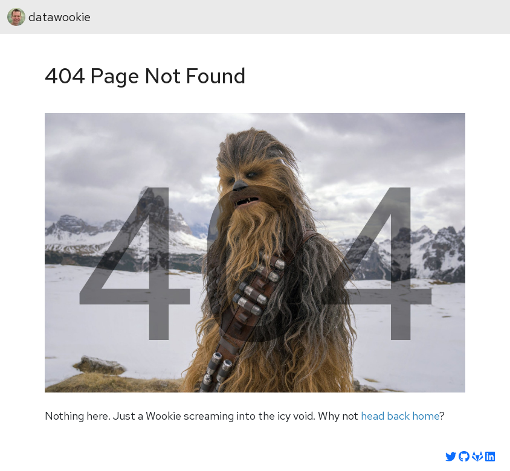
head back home (400, 415)
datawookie (49, 17)
